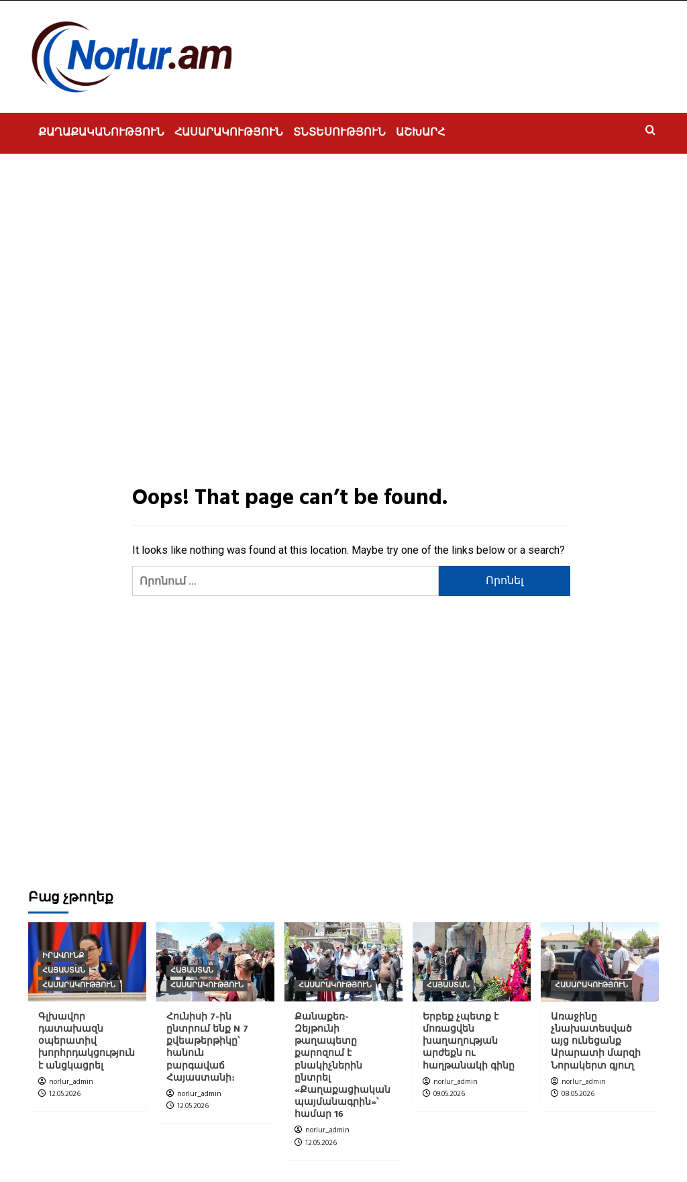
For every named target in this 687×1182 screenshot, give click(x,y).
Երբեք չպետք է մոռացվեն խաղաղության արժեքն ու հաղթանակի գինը (469, 1041)
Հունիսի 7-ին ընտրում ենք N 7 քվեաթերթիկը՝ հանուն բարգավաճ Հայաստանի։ (207, 1047)
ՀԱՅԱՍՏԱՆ (63, 971)
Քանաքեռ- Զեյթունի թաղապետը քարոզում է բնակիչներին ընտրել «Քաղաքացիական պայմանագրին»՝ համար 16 (342, 1066)
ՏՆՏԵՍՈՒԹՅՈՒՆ (339, 133)
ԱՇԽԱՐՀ (420, 133)
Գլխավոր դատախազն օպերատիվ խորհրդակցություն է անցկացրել (86, 1041)
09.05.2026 (449, 1094)
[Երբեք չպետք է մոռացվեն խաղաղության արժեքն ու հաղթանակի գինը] (472, 961)
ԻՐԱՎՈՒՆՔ (63, 956)
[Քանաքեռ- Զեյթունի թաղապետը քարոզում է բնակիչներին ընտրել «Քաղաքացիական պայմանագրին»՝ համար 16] (343, 961)
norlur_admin (71, 1082)
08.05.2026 (578, 1094)
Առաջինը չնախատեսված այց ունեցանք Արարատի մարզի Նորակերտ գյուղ (596, 1041)
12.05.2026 (65, 1094)
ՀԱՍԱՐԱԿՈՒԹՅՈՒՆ (228, 133)
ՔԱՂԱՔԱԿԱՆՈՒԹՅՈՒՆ (101, 133)
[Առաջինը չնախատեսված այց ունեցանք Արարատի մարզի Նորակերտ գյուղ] (600, 961)
